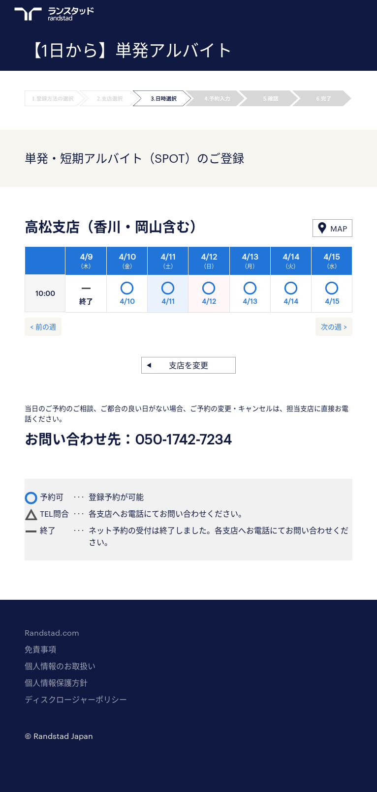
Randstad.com (52, 632)
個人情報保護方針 (56, 682)
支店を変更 (188, 365)
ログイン (328, 15)
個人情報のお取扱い (60, 666)
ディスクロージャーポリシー (76, 699)
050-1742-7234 (183, 439)
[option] (208, 282)
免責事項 (40, 649)
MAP (338, 228)
